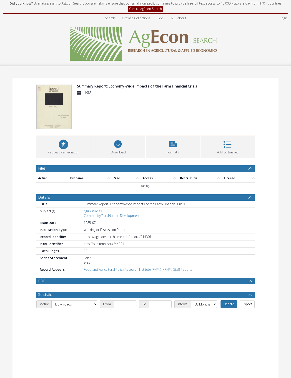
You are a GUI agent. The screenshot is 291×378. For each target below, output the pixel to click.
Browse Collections (136, 18)
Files (42, 168)
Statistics (45, 294)
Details (44, 197)
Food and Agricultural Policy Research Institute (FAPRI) (122, 269)
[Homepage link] (145, 42)
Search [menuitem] (110, 18)
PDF (41, 280)
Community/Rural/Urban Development (112, 215)
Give (161, 18)
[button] (173, 146)
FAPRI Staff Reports (178, 269)
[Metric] (74, 304)
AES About (178, 18)
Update (228, 304)
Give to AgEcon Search (145, 9)
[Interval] (204, 304)
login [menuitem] (284, 18)
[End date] (160, 304)
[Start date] (125, 304)
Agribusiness (93, 211)
